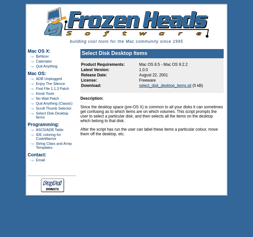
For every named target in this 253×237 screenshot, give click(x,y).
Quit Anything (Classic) (54, 103)
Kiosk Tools (45, 93)
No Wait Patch (47, 98)
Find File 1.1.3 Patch (52, 89)
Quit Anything (46, 66)
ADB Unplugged (49, 79)
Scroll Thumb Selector (53, 108)
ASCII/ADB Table (50, 130)
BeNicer (42, 56)
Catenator (44, 61)
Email (40, 160)
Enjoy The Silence (50, 84)
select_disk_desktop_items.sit (165, 85)
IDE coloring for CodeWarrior (48, 137)
